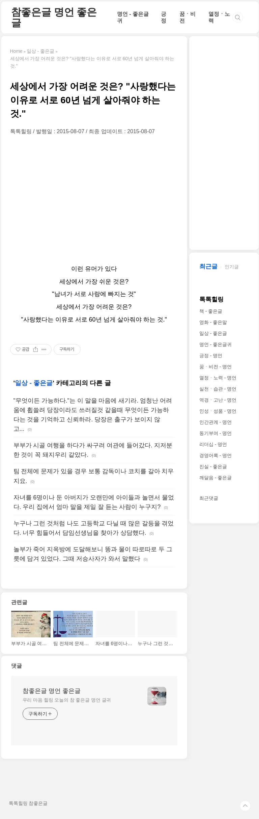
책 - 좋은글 (210, 311)
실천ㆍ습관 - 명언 (217, 389)
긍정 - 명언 (210, 355)
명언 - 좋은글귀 (215, 344)
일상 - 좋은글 (34, 382)
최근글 (208, 266)
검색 (238, 17)
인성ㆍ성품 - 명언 (217, 411)
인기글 (232, 266)
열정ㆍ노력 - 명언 (217, 377)
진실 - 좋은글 (213, 466)
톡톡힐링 (211, 299)
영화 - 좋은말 (213, 322)
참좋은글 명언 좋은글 (54, 17)
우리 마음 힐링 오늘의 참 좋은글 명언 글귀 (67, 700)
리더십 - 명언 (213, 444)
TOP (245, 806)
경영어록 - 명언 (215, 455)
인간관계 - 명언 (215, 422)
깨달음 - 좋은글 (215, 477)
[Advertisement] (94, 199)
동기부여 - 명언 (215, 433)
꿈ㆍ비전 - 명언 (215, 366)
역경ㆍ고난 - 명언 (217, 400)
